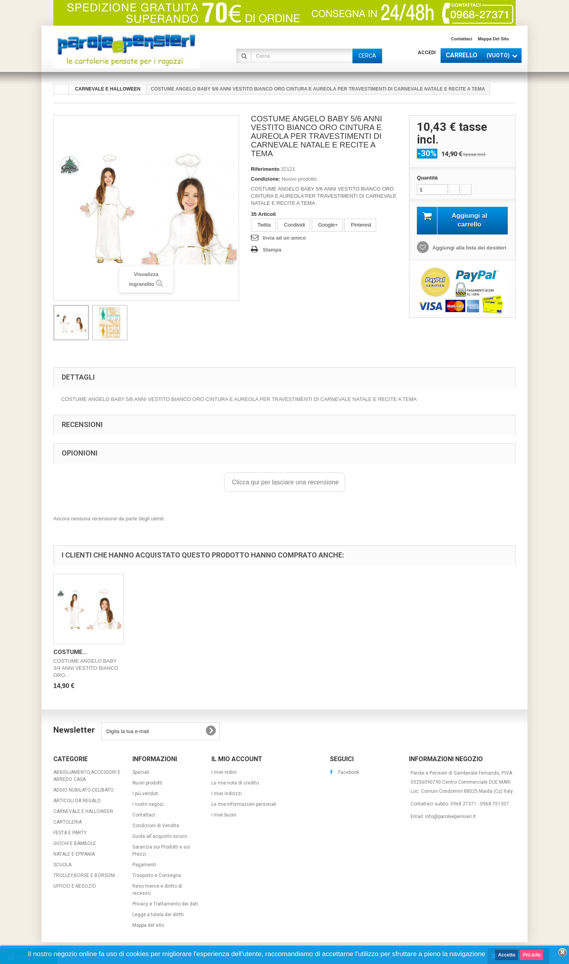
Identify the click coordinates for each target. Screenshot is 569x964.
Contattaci (461, 38)
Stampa (272, 250)
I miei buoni (223, 815)
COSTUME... (70, 652)
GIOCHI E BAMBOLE (74, 843)
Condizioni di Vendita (155, 825)
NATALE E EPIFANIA (74, 854)
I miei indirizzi (226, 793)
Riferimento (265, 169)
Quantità (427, 178)
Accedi (427, 52)
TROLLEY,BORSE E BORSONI (84, 875)
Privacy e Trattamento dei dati (165, 904)
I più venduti (145, 793)
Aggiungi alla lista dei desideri (468, 248)
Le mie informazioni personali (243, 804)
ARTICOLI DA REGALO (77, 800)
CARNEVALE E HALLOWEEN (83, 811)
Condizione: (265, 179)
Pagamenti (144, 865)
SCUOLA (62, 865)
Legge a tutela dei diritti (158, 914)
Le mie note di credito (235, 783)
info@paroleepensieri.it (450, 816)
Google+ (327, 225)
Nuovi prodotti (147, 783)
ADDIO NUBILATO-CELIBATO (83, 790)
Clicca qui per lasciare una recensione (284, 482)
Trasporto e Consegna (156, 875)
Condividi (294, 225)
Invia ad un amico (284, 238)
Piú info (531, 955)
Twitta (263, 225)
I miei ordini (224, 772)
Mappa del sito (493, 38)
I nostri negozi (148, 804)
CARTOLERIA (67, 822)
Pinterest (360, 225)
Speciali (140, 772)
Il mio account (236, 759)
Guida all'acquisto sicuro (159, 836)
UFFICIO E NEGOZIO (74, 886)
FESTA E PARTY (70, 832)
